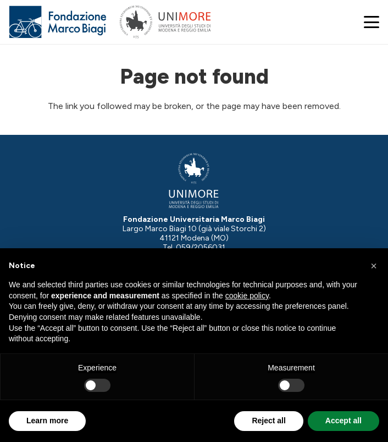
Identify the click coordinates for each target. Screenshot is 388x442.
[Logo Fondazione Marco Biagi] (58, 22)
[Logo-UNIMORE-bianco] (194, 180)
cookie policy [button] (247, 295)
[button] (371, 22)
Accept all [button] (343, 420)
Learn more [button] (47, 420)
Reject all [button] (268, 420)
